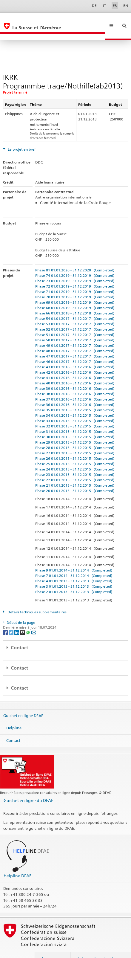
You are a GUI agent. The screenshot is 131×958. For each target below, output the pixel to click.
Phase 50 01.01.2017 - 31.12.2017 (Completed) (74, 327)
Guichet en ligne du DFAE (28, 787)
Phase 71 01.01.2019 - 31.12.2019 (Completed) (74, 279)
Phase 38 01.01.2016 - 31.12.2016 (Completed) (74, 381)
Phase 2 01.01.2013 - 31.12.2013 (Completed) (73, 579)
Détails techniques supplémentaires (37, 599)
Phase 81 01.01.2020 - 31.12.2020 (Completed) (74, 257)
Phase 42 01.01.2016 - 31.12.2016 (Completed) (74, 359)
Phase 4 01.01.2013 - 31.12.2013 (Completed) (73, 568)
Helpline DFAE (18, 862)
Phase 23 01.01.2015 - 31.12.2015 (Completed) (74, 462)
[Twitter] (11, 619)
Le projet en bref (21, 136)
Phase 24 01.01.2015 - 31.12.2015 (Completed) (74, 456)
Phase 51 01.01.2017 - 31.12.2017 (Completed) (74, 322)
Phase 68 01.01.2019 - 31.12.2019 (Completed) (74, 295)
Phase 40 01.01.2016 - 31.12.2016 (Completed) (74, 370)
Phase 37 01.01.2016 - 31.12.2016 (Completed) (74, 386)
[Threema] (23, 619)
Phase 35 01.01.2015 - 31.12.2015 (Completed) (74, 397)
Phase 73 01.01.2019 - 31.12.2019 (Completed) (74, 268)
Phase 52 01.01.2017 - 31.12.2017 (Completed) (74, 316)
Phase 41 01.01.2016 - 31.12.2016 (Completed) (74, 365)
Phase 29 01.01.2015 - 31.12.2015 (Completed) (74, 429)
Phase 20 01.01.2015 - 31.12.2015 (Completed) (74, 478)
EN (125, 5)
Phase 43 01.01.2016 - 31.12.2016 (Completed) (74, 354)
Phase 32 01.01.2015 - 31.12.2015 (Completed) (74, 413)
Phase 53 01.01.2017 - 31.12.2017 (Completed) (74, 311)
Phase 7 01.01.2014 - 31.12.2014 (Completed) (73, 563)
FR (115, 5)
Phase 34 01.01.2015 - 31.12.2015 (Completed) (74, 402)
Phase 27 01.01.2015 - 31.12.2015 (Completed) (74, 440)
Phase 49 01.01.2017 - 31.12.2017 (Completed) (74, 332)
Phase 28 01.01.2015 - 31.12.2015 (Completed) (74, 435)
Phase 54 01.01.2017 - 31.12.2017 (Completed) (74, 306)
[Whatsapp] (28, 619)
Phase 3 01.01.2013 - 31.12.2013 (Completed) (73, 573)
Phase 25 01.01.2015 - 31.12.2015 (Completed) (74, 451)
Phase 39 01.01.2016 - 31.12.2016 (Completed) (74, 376)
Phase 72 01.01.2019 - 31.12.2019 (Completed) (74, 273)
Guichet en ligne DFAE (23, 702)
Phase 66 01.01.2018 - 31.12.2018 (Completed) (74, 300)
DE (94, 5)
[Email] (33, 619)
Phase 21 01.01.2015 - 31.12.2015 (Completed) (74, 472)
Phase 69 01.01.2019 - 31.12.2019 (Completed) (74, 289)
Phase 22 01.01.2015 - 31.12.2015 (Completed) (74, 467)
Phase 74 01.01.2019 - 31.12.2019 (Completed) (74, 263)
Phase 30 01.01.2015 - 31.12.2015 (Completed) (74, 424)
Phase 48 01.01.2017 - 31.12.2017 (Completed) (74, 338)
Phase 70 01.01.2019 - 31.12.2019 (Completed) (74, 284)
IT (104, 5)
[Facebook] (6, 619)
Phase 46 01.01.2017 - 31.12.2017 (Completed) (74, 349)
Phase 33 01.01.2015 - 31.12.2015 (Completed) (74, 408)
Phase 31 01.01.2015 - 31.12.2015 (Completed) (74, 419)
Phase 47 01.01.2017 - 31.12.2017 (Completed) (74, 343)
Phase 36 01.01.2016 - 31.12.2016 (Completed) (74, 392)
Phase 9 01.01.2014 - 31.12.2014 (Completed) (73, 557)
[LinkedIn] (17, 619)
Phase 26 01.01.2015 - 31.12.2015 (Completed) (74, 445)
